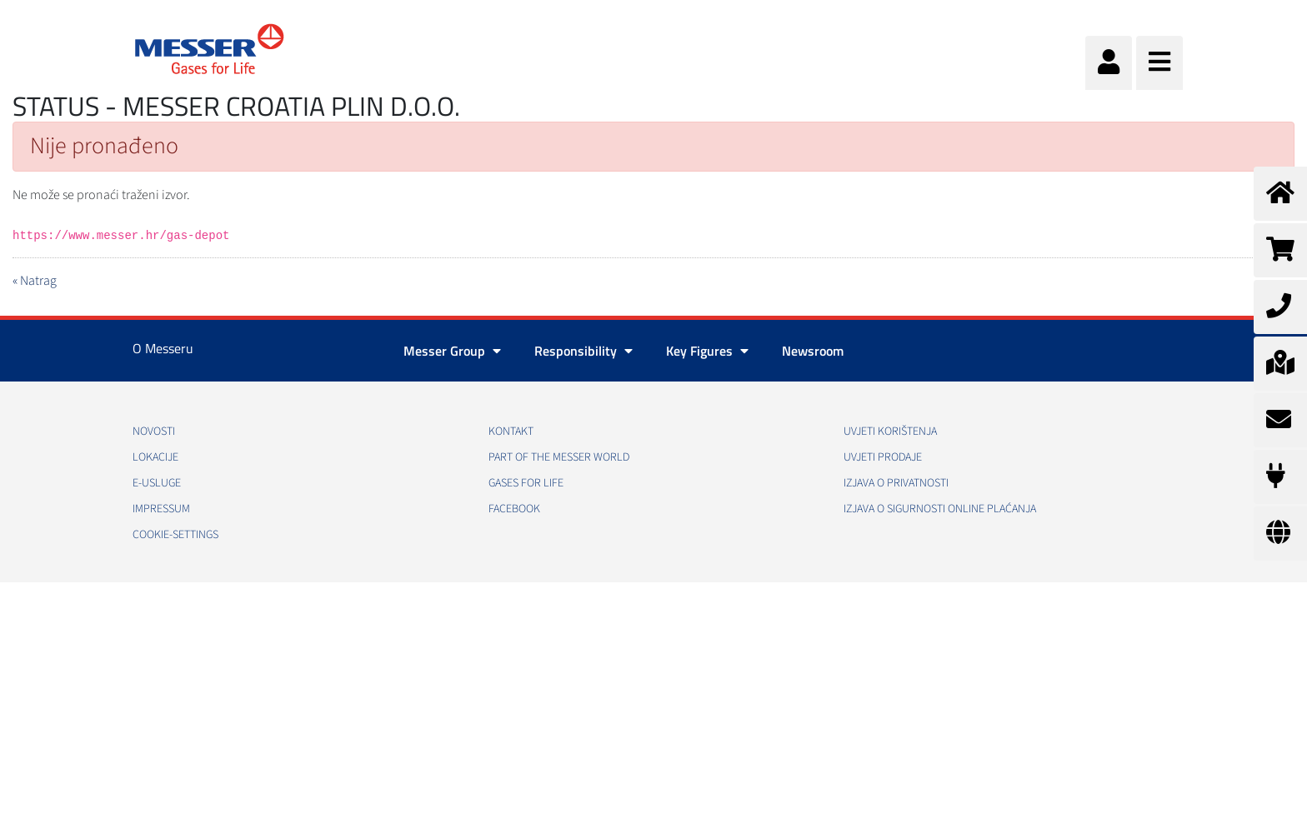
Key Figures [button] (707, 351)
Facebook (514, 509)
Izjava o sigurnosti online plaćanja (940, 509)
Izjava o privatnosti (896, 483)
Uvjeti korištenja (890, 431)
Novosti (154, 431)
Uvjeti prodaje (883, 457)
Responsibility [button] (583, 351)
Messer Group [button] (452, 351)
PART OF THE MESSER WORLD (558, 457)
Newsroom (813, 351)
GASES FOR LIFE (525, 483)
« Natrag (35, 281)
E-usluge (157, 483)
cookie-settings (175, 534)
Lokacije (155, 457)
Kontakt (510, 431)
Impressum (161, 509)
